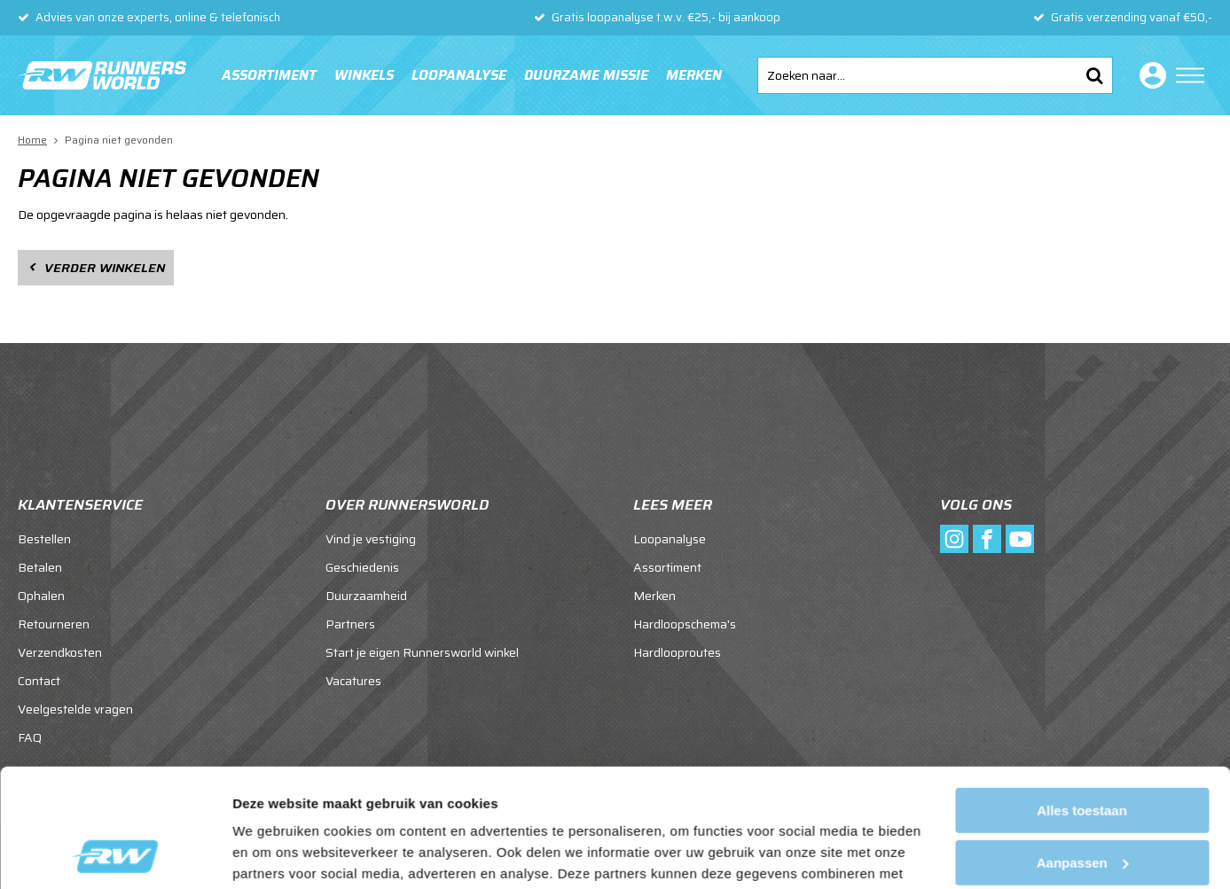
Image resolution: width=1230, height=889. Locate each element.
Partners (350, 624)
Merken (694, 75)
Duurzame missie (586, 75)
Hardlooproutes (677, 652)
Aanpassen (1083, 751)
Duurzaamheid (366, 595)
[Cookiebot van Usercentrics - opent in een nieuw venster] (114, 854)
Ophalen (41, 595)
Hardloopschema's (684, 624)
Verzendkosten (60, 652)
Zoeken (1094, 75)
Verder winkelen (104, 267)
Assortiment (269, 75)
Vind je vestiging (370, 539)
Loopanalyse (458, 75)
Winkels (364, 75)
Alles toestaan (1082, 699)
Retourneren (54, 624)
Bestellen (44, 539)
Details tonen (274, 854)
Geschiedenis (362, 567)
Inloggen (1149, 75)
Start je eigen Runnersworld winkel (422, 652)
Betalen (40, 567)
